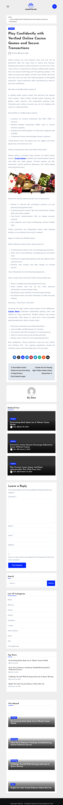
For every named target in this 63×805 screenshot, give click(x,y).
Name (10, 526)
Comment (12, 497)
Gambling (11, 620)
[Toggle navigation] (7, 6)
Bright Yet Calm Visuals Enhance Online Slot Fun (26, 684)
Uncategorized (13, 646)
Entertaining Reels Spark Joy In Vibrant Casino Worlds (28, 660)
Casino (11, 28)
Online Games (13, 631)
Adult (10, 600)
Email (10, 535)
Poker (10, 636)
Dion (15, 53)
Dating (10, 615)
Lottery (10, 625)
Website (11, 545)
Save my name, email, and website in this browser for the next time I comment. (31, 558)
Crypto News (20, 158)
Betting (10, 605)
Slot (9, 641)
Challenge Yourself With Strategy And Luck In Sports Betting (31, 677)
